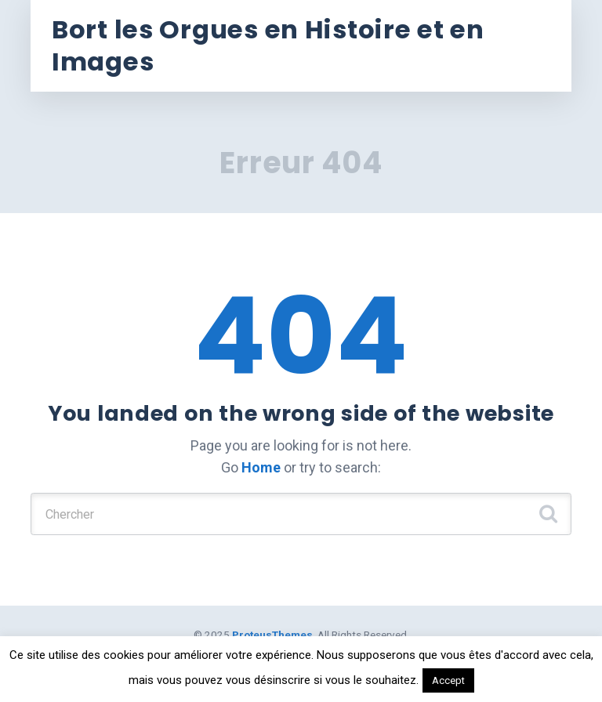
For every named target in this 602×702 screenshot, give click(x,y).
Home (261, 467)
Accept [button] (448, 680)
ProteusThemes (272, 634)
